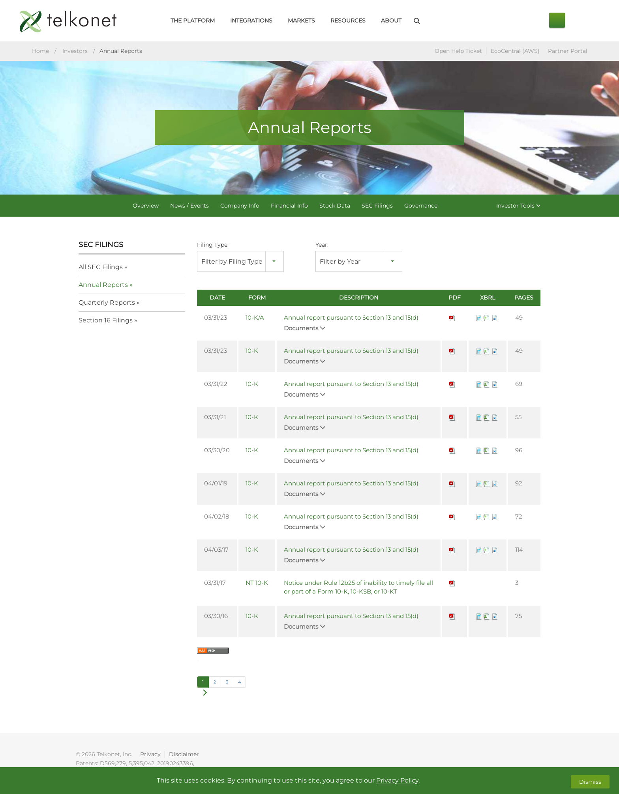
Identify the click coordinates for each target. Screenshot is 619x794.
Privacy (151, 755)
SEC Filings (377, 206)
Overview (146, 206)
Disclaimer (185, 755)
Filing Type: (213, 245)
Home (40, 51)
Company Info (239, 206)
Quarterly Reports (107, 303)
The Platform (193, 20)
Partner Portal (567, 51)
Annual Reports (103, 285)
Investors (75, 51)
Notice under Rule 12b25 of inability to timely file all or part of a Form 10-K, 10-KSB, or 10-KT (358, 588)
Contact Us (557, 20)
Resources (348, 20)
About (391, 20)
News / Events (189, 206)
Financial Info (289, 206)
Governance (420, 206)
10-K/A (255, 318)
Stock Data (334, 206)
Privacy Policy (397, 780)
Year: (321, 245)
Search (417, 20)
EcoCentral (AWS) (515, 51)
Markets (301, 20)
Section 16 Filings (106, 321)
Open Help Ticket (458, 51)
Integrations (251, 20)
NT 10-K (257, 583)
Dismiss (590, 780)
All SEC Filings (101, 268)
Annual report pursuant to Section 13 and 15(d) (351, 318)
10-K (252, 351)
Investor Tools (518, 206)
